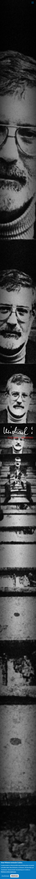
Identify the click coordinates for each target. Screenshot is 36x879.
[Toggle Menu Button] (32, 2)
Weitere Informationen (8, 872)
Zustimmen (5, 876)
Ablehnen (14, 876)
